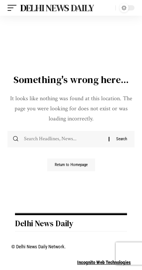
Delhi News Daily (56, 8)
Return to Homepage (71, 164)
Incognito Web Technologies (104, 262)
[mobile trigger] (13, 8)
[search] (108, 8)
